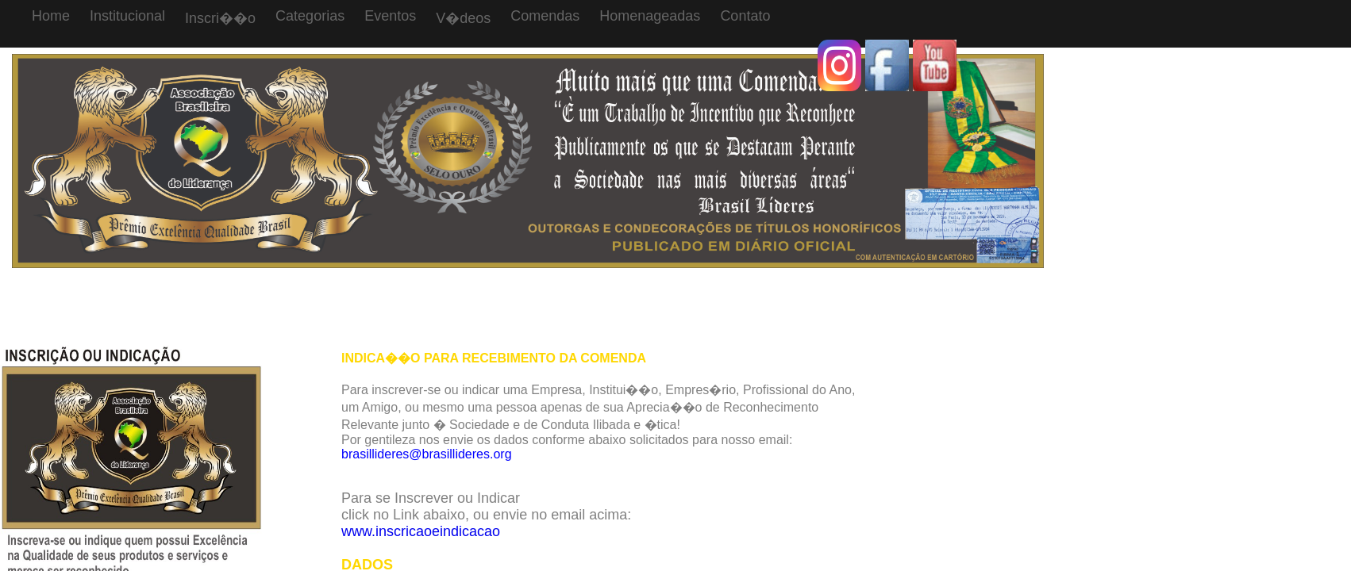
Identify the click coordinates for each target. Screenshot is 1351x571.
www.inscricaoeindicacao (420, 531)
